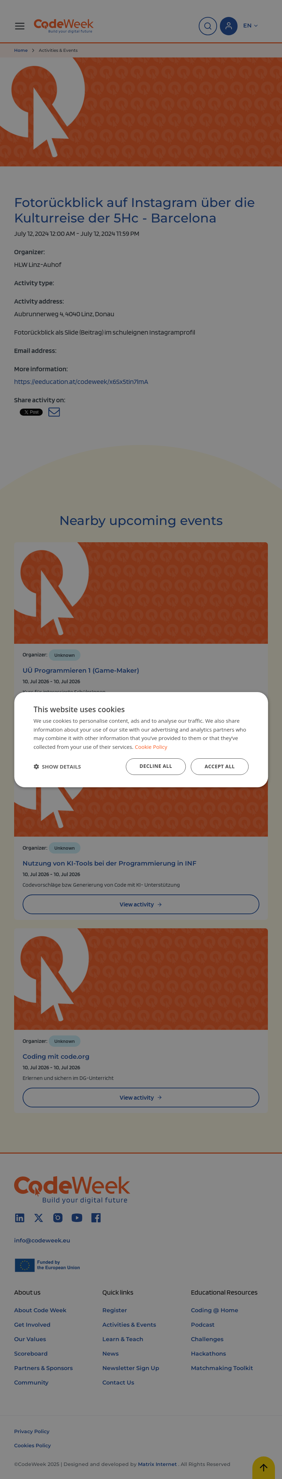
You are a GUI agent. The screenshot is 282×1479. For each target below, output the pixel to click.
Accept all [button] (220, 766)
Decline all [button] (155, 766)
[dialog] (141, 739)
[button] (57, 766)
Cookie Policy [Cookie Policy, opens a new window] (151, 746)
